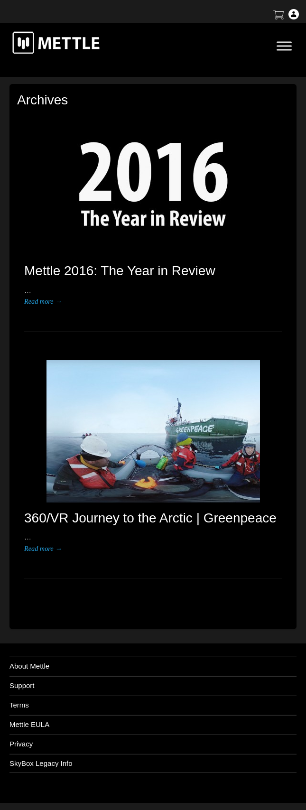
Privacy (21, 744)
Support (22, 685)
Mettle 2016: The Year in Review (119, 270)
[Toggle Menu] (284, 45)
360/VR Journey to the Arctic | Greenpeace (150, 518)
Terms (19, 705)
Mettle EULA (29, 724)
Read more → (43, 301)
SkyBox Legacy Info (41, 763)
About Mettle (29, 666)
